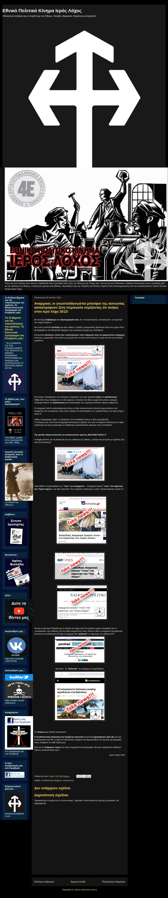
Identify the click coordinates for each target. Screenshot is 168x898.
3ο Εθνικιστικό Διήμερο (51, 780)
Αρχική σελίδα (77, 881)
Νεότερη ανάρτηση (44, 881)
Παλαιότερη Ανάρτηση (113, 881)
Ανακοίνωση (68, 780)
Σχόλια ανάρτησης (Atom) (85, 889)
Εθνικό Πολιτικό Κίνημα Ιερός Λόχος (42, 10)
